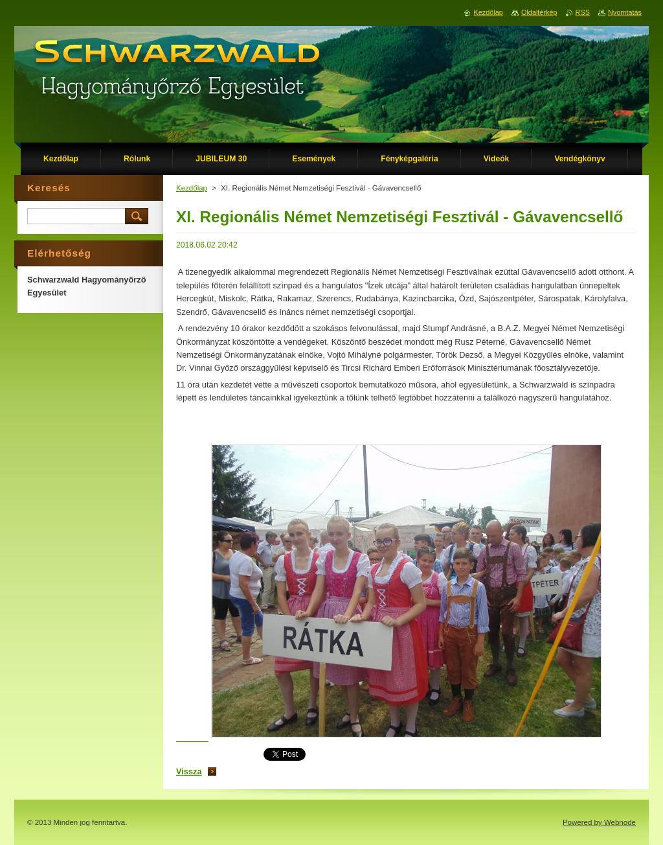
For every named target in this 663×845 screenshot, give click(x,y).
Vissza (189, 771)
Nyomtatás (625, 12)
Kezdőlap (191, 188)
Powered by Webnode (599, 822)
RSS (583, 12)
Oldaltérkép (539, 12)
